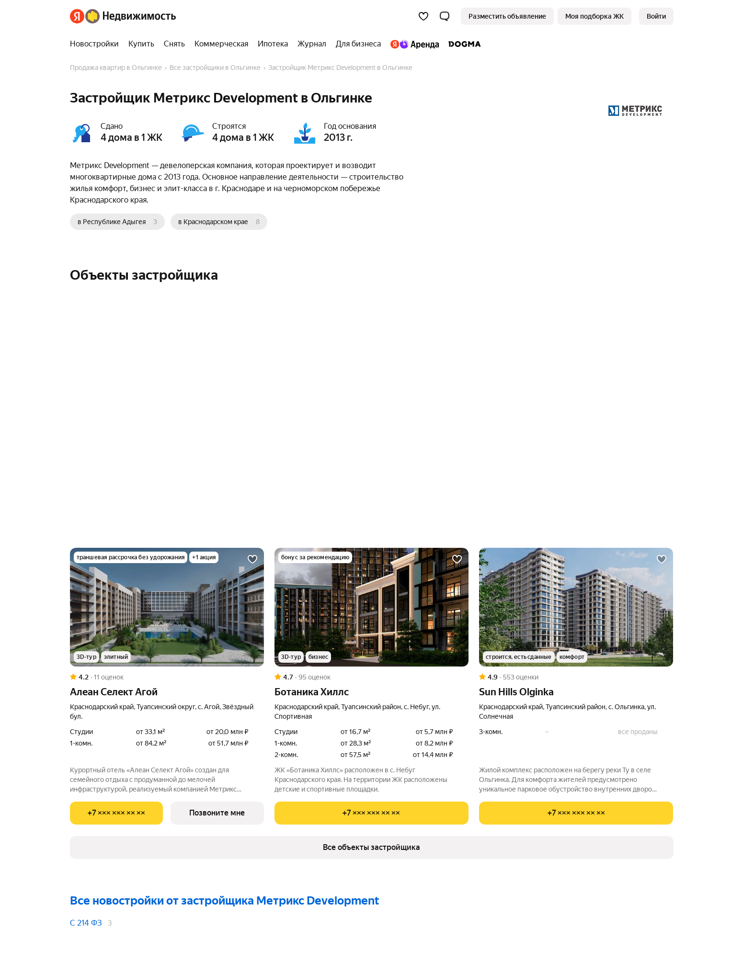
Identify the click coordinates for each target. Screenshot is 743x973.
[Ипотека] (273, 44)
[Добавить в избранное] (252, 559)
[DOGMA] (462, 44)
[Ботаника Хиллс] (371, 607)
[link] (656, 16)
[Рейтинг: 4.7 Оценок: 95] (371, 677)
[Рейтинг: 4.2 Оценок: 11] (167, 677)
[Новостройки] (97, 44)
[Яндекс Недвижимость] (130, 16)
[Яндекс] (77, 16)
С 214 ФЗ (86, 923)
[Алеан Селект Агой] (167, 607)
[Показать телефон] (116, 813)
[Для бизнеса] (358, 44)
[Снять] (174, 44)
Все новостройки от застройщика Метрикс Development (224, 900)
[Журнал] (312, 44)
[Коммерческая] (221, 44)
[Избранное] (423, 16)
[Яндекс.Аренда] (415, 44)
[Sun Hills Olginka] (576, 607)
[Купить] (141, 44)
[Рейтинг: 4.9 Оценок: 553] (576, 677)
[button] (444, 16)
